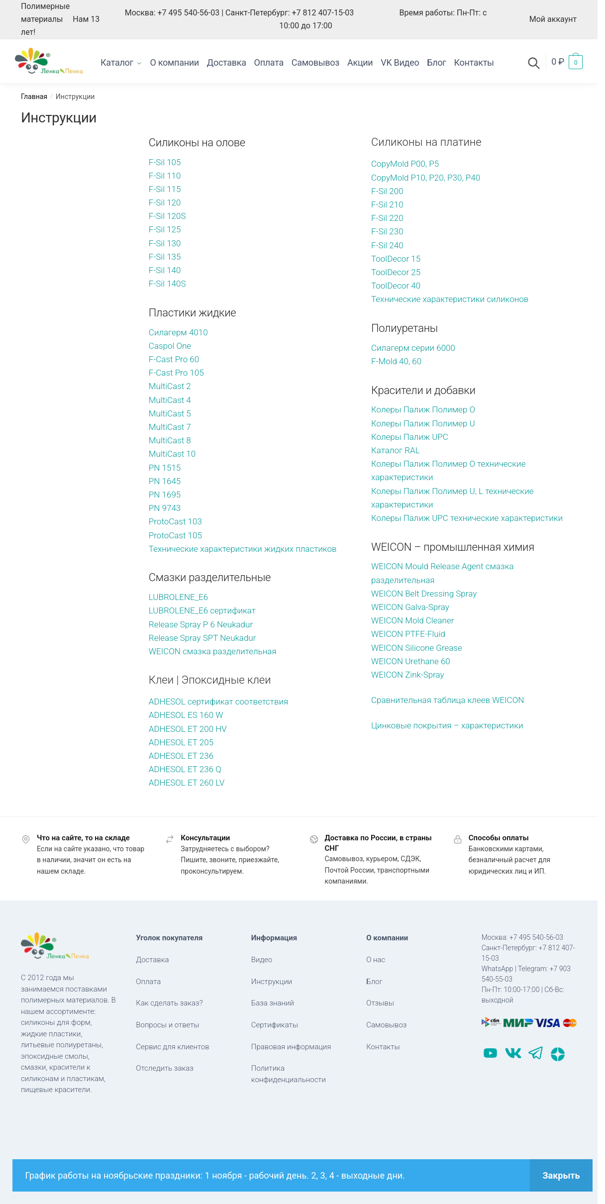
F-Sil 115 (165, 189)
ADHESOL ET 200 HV (188, 729)
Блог (374, 981)
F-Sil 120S (167, 216)
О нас (375, 959)
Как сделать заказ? (169, 1003)
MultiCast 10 (172, 454)
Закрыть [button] (561, 1175)
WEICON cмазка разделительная (214, 651)
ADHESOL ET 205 (181, 742)
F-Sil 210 (387, 204)
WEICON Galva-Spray (410, 607)
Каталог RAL (395, 450)
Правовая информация (291, 1046)
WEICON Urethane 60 (410, 661)
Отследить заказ (165, 1068)
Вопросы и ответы (167, 1024)
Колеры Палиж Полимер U (424, 423)
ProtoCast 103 (175, 521)
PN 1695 (165, 495)
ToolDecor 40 (395, 286)
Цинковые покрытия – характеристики (447, 725)
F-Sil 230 (387, 231)
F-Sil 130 (165, 243)
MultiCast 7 (170, 427)
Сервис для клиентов (172, 1046)
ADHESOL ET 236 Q (185, 769)
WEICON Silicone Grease (417, 648)
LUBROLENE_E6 (178, 597)
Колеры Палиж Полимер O (424, 409)
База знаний (272, 1003)
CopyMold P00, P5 (405, 164)
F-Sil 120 (165, 202)
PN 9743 (165, 508)
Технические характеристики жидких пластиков (243, 549)
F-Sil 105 (165, 162)
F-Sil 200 (387, 191)
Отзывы (380, 1003)
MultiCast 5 (170, 413)
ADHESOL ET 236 (181, 756)
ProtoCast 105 (175, 535)
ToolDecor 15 (395, 259)
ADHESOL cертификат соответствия (218, 701)
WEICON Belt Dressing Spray (425, 594)
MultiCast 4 (170, 400)
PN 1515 (165, 468)
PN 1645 (165, 481)
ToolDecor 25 (395, 272)
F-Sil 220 (387, 218)
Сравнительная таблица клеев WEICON (447, 700)
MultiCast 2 (170, 386)
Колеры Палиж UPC (409, 437)
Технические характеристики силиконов (449, 299)
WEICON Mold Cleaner (412, 620)
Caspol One (170, 346)
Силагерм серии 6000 (413, 348)
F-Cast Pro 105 (176, 373)
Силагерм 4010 (178, 332)
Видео (261, 959)
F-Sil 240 (387, 245)
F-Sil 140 (165, 270)
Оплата (148, 981)
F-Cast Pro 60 (174, 359)
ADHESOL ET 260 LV (186, 783)
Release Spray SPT (184, 638)
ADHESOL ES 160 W (186, 715)
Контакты (383, 1046)
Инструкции (272, 981)
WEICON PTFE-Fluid (408, 634)
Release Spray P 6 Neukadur (201, 624)
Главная (34, 96)
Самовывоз (386, 1024)
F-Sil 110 (165, 176)
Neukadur (238, 638)
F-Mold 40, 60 (396, 361)
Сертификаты (274, 1024)
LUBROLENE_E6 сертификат (202, 610)
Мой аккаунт (553, 19)
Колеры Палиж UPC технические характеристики (467, 518)
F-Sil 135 (165, 257)
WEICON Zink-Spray (407, 675)
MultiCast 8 (170, 440)
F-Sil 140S (167, 284)
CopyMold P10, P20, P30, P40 (426, 178)
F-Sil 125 (165, 229)
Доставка (152, 959)
